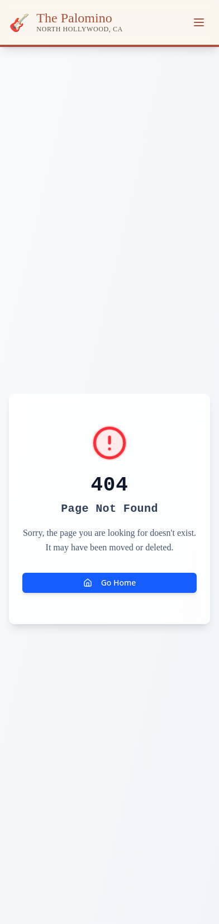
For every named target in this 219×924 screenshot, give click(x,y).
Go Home (109, 582)
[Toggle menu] (199, 22)
